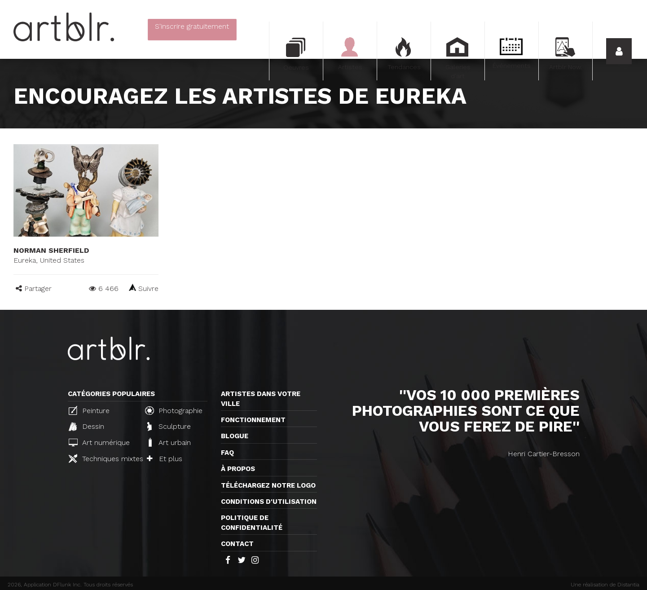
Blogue (234, 436)
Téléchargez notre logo (268, 485)
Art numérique (99, 442)
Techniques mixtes (103, 458)
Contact (237, 544)
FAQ (227, 453)
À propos (238, 469)
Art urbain (169, 442)
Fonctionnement (253, 420)
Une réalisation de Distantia (605, 584)
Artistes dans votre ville (260, 398)
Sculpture (169, 426)
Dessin (86, 426)
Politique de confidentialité (251, 522)
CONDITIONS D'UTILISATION (269, 502)
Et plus (164, 458)
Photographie (173, 410)
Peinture (89, 410)
